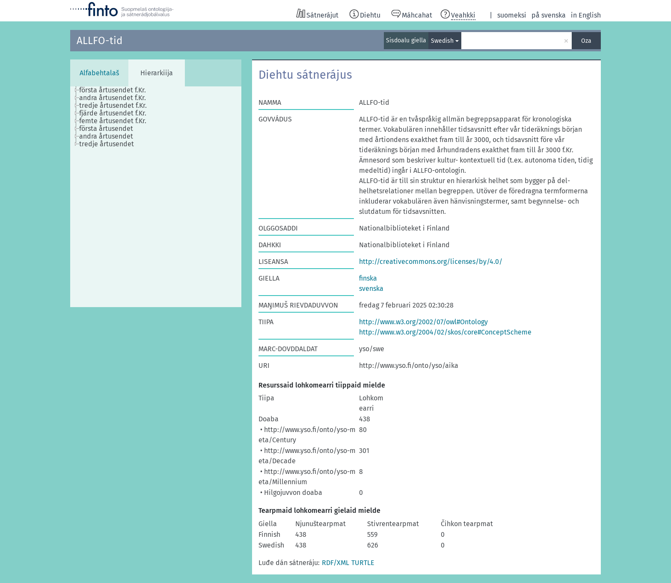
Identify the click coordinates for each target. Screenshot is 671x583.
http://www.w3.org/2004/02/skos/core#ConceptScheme (445, 332)
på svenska (548, 15)
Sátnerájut (322, 15)
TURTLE (362, 563)
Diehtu (370, 15)
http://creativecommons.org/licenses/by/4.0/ (430, 261)
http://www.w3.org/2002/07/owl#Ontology (423, 322)
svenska (371, 288)
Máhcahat (417, 15)
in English (586, 15)
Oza (586, 40)
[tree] (155, 196)
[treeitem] (116, 90)
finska (368, 278)
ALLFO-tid (99, 41)
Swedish (442, 40)
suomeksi (511, 15)
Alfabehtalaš (99, 73)
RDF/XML (335, 563)
